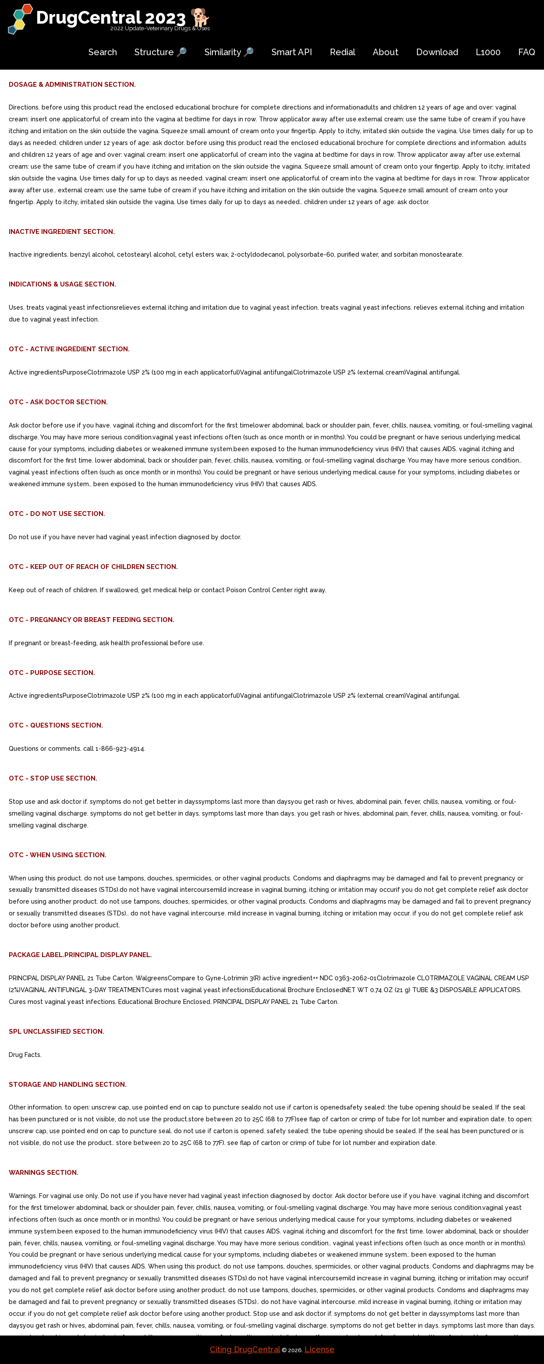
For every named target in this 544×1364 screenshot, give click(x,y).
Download (437, 52)
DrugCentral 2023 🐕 (124, 17)
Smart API (292, 52)
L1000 (488, 52)
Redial (342, 52)
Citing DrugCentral (245, 1349)
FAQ (526, 52)
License (319, 1349)
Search (102, 52)
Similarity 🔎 (229, 52)
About (386, 52)
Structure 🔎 (160, 52)
